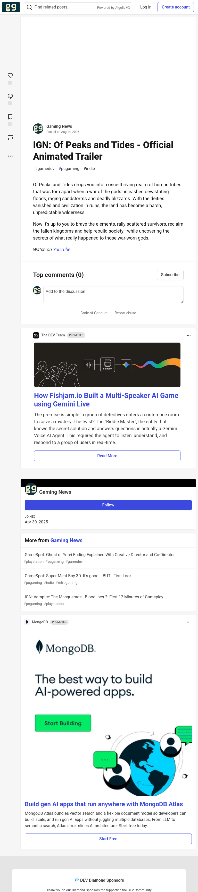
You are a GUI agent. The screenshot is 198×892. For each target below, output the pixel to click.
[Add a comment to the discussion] (113, 294)
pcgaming (69, 169)
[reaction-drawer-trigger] (10, 78)
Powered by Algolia (113, 8)
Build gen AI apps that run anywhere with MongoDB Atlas (104, 804)
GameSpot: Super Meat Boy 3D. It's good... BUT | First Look (108, 579)
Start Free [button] (108, 838)
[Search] (29, 7)
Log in (145, 7)
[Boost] (10, 137)
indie (89, 169)
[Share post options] (10, 156)
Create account (176, 7)
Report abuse (125, 313)
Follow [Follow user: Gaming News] (108, 505)
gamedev (44, 169)
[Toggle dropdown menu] (189, 335)
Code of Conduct (94, 313)
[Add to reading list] (10, 119)
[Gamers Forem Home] (11, 7)
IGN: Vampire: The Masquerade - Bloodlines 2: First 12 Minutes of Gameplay (108, 600)
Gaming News (59, 126)
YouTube (62, 249)
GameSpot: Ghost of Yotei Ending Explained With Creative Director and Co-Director (108, 558)
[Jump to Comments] (10, 99)
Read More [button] (107, 455)
